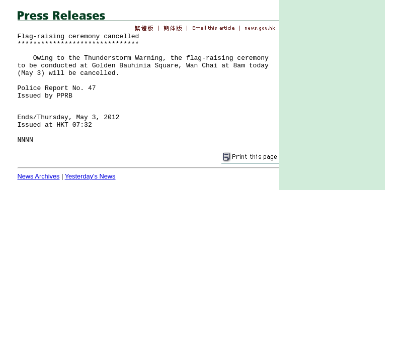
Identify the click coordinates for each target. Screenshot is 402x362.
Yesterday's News (90, 176)
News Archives (39, 176)
